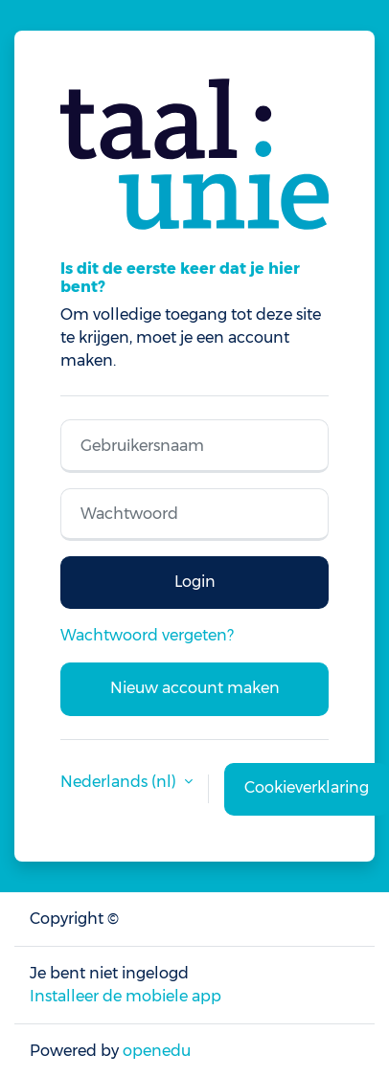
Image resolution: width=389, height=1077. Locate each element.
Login (195, 581)
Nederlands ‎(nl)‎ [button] (120, 782)
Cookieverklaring (306, 787)
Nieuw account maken (195, 688)
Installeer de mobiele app (125, 996)
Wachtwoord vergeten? (147, 635)
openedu (157, 1051)
